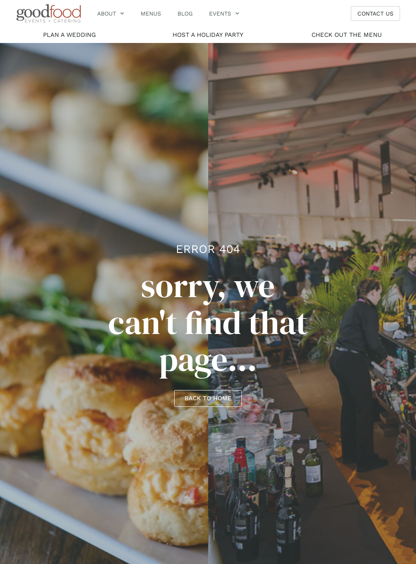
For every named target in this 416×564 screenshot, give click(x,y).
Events (224, 13)
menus (151, 13)
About (110, 13)
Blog (185, 13)
